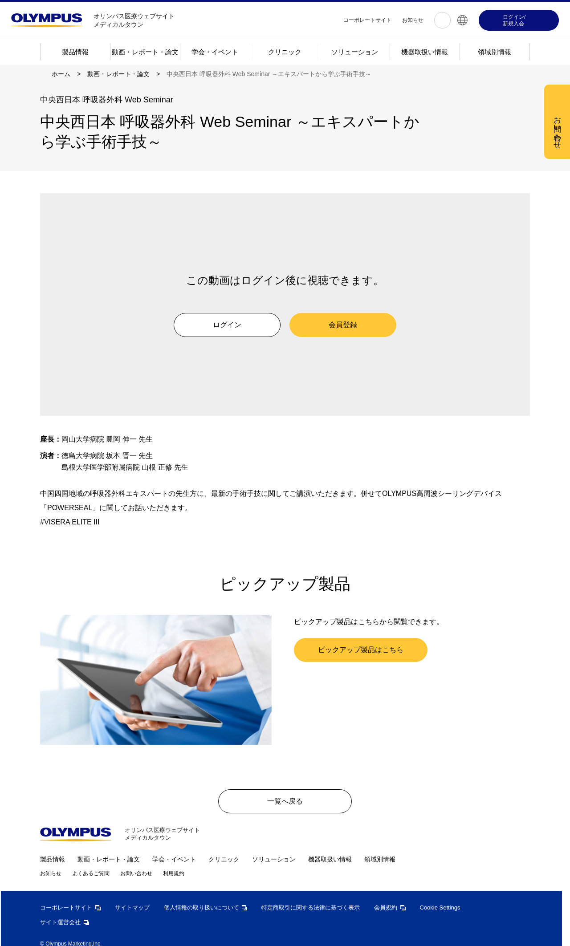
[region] (288, 164)
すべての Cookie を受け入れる (336, 211)
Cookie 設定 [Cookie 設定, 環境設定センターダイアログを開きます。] (252, 211)
